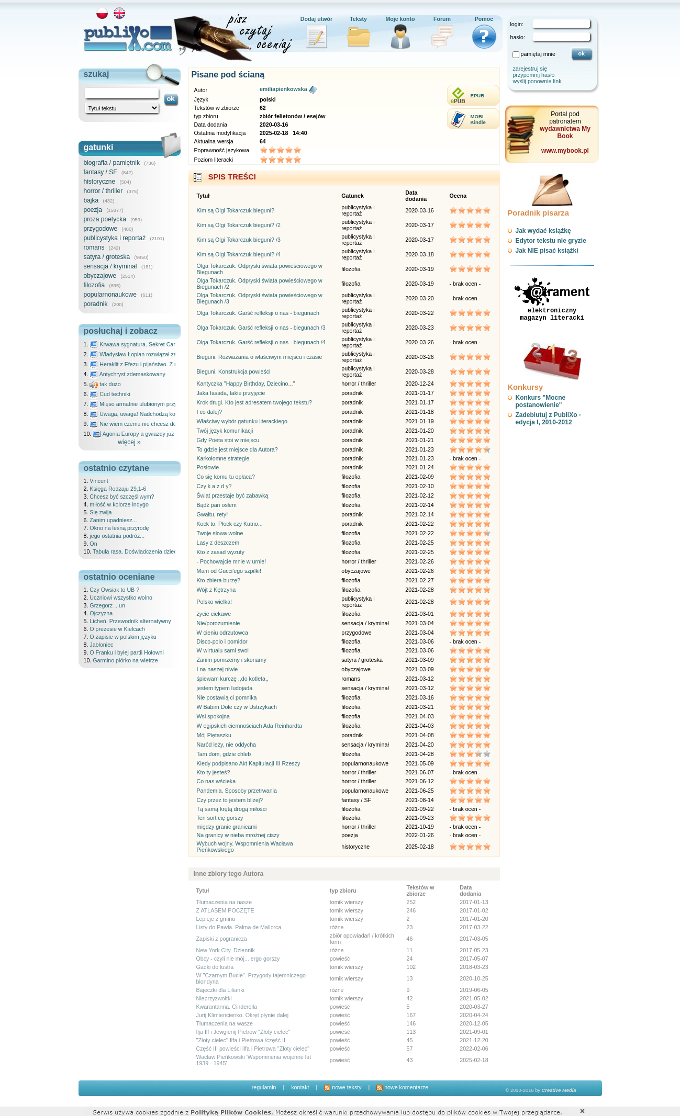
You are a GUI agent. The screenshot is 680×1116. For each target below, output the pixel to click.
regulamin (264, 1087)
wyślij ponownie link (537, 81)
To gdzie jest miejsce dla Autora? (237, 449)
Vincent (99, 481)
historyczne (100, 181)
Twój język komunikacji (225, 430)
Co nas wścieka (216, 781)
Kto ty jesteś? (213, 772)
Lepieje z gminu (216, 919)
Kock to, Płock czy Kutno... (230, 524)
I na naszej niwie (217, 669)
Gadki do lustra (215, 967)
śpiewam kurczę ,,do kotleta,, (233, 678)
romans (94, 247)
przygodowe (101, 228)
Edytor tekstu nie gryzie (551, 240)
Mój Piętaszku (214, 735)
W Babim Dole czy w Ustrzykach (237, 707)
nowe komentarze (402, 1087)
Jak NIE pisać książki (547, 250)
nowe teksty (342, 1087)
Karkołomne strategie (223, 458)
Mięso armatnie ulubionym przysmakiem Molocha (155, 404)
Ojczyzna (101, 613)
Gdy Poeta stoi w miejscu (228, 440)
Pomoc (484, 19)
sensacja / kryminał (110, 266)
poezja (93, 209)
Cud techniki (110, 394)
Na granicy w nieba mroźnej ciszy (238, 835)
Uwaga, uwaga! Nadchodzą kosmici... (141, 414)
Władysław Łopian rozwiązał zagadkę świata (149, 354)
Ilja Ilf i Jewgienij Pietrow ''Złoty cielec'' (243, 1032)
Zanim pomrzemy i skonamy (231, 660)
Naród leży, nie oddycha (227, 744)
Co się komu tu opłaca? (226, 477)
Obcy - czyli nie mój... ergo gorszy (238, 958)
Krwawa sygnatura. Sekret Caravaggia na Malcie (155, 344)
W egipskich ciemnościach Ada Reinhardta (249, 726)
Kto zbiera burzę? (219, 580)
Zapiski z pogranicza (221, 938)
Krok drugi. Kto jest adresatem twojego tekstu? (254, 402)
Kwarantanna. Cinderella (227, 1007)
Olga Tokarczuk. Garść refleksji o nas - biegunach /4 (261, 342)
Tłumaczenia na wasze (224, 1023)
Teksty (358, 19)
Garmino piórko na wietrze (125, 660)
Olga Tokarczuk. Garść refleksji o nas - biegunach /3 (261, 327)
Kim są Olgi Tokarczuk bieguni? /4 (239, 254)
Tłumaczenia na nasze (224, 902)
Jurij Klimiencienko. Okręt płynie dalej (242, 1015)
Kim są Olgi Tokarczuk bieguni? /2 (239, 225)
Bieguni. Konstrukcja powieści (234, 371)
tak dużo (105, 384)
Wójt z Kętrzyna (216, 590)
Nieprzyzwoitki (214, 998)
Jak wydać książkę (543, 230)
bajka (91, 200)
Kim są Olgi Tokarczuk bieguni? (235, 210)
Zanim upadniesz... (113, 520)
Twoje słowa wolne (220, 533)
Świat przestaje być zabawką (233, 495)
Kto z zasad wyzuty (220, 552)
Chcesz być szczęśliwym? (122, 496)
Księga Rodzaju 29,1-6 (118, 489)
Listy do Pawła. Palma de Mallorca (239, 927)
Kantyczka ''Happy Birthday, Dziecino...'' (246, 383)
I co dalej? (209, 412)
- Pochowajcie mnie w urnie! (231, 561)
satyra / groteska (107, 257)
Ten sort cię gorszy (220, 818)
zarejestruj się (530, 68)
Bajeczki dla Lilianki (220, 990)
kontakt (300, 1087)
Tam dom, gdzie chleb (224, 754)
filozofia (94, 285)
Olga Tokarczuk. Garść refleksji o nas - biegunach (258, 313)
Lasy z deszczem (218, 542)
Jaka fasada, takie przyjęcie (231, 393)
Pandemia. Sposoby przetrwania (237, 790)
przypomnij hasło (534, 75)
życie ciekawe (214, 614)
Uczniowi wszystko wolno (121, 597)
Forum (442, 19)
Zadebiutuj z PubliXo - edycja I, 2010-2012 (548, 418)
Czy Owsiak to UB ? (114, 590)
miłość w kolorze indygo (119, 504)
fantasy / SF (100, 172)
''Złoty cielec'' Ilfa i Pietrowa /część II (240, 1040)
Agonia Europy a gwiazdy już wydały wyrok (151, 434)
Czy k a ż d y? (214, 486)
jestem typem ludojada (225, 688)
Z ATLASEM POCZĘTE (225, 910)
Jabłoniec (101, 644)
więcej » (129, 442)
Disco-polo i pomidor (222, 641)
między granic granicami (227, 827)
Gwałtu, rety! (212, 514)
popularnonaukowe (110, 294)
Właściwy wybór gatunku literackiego (242, 421)
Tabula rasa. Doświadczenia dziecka (138, 551)
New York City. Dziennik (225, 950)
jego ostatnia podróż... (117, 536)
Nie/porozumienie (218, 623)
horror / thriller (103, 191)
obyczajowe (100, 275)
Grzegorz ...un (107, 605)
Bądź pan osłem (217, 505)
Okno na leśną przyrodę (119, 528)
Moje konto (400, 19)
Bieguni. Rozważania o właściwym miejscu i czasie (259, 357)
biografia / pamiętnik (112, 162)
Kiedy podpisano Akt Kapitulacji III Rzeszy (248, 763)
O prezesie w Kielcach (117, 629)
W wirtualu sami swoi (223, 650)
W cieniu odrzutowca (222, 632)
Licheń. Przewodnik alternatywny (130, 621)
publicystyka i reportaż (115, 238)
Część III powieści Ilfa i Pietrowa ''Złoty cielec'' (253, 1048)
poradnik (96, 304)
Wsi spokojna (213, 716)
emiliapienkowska (283, 89)
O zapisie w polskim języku (123, 637)
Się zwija (101, 512)
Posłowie (208, 467)
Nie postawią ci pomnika (227, 697)
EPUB (478, 95)
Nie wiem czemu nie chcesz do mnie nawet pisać (155, 424)
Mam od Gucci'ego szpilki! (229, 571)
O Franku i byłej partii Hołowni (127, 652)
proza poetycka (105, 219)
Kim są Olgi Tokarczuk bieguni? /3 (239, 239)
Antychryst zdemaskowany (127, 374)
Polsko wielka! (214, 602)
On (93, 543)
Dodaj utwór (316, 19)
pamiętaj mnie (538, 54)
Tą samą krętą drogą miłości (232, 809)
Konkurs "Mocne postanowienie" (541, 401)
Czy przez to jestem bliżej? (230, 800)
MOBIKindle (478, 119)
